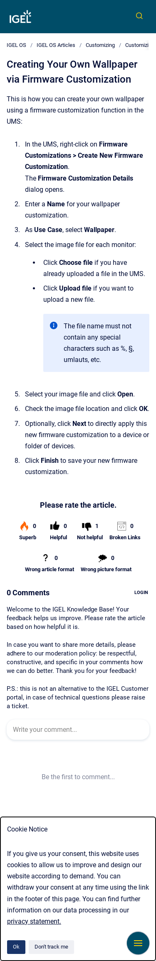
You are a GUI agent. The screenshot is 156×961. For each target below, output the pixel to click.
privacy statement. (34, 921)
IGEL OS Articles (56, 45)
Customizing (100, 45)
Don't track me (51, 947)
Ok (16, 947)
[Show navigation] (138, 943)
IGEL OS (16, 45)
